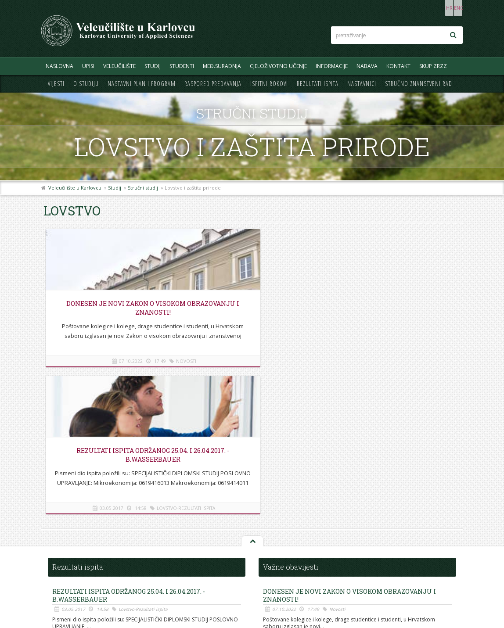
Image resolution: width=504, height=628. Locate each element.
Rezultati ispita (317, 83)
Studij (152, 66)
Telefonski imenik (67, 537)
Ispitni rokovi (269, 83)
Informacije (332, 66)
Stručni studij (143, 187)
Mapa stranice (63, 557)
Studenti (181, 66)
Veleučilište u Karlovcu (74, 187)
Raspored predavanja (212, 83)
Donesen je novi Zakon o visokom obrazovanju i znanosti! (111, 312)
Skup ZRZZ (433, 66)
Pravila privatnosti (68, 567)
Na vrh (252, 394)
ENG (454, 7)
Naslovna (59, 66)
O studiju (86, 83)
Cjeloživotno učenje (278, 66)
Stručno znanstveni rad (418, 83)
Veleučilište (119, 66)
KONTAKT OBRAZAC (408, 573)
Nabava (367, 66)
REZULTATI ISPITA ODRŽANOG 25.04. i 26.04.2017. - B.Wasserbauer (252, 307)
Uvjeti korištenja (66, 576)
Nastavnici (361, 83)
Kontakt (398, 66)
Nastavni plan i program (142, 83)
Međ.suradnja (222, 66)
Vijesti (56, 83)
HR (435, 7)
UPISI (88, 66)
